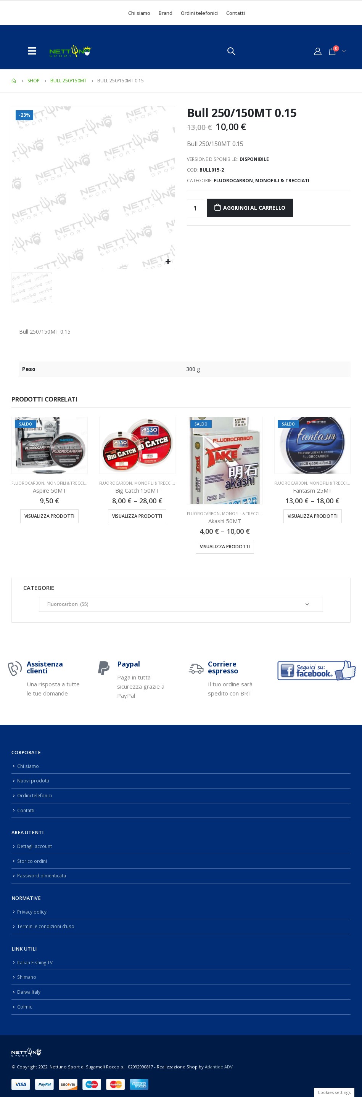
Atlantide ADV (219, 1062)
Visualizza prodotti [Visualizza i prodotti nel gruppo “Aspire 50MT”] (49, 516)
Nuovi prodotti (33, 780)
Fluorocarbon (233, 180)
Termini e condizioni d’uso (47, 923)
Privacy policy (32, 908)
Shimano (27, 973)
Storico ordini (32, 858)
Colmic (24, 1001)
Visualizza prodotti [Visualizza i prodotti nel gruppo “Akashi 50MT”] (225, 546)
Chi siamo (139, 13)
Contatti (235, 13)
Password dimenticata (42, 873)
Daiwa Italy (29, 987)
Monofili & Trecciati (282, 180)
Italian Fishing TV (36, 958)
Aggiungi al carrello (254, 207)
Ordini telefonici (199, 13)
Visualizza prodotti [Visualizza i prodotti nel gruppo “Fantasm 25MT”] (313, 516)
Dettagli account (35, 844)
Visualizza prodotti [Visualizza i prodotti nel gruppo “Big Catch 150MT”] (137, 516)
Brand (165, 13)
